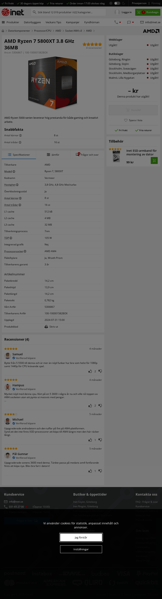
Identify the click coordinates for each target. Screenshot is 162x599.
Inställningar (81, 549)
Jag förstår (81, 537)
